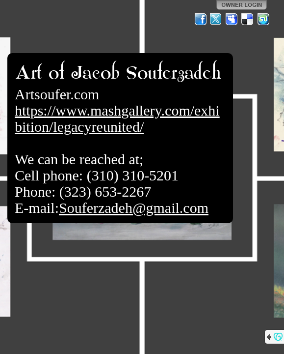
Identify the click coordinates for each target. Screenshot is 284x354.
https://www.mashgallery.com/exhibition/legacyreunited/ (117, 118)
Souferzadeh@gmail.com (133, 208)
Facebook (200, 19)
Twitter (216, 19)
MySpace (232, 19)
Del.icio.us (248, 19)
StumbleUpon (263, 19)
